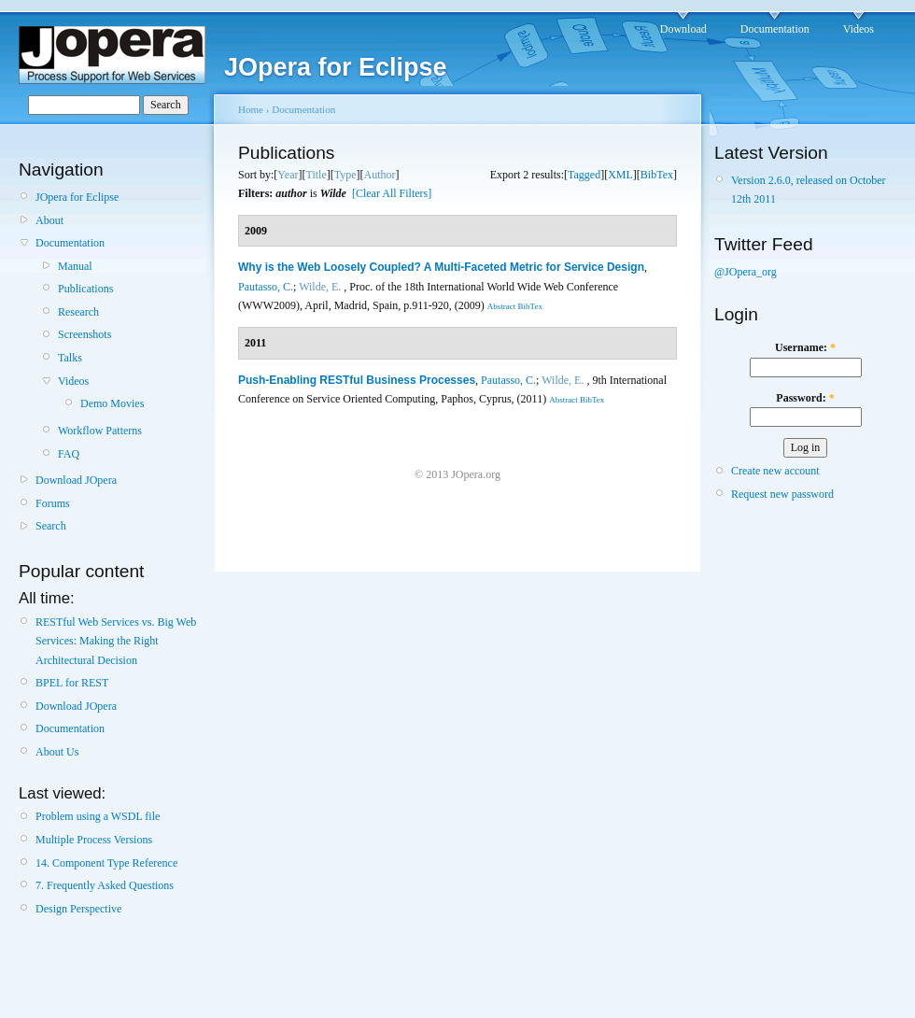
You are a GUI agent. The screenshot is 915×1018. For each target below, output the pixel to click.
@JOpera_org (745, 271)
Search (50, 525)
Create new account (775, 470)
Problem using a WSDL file (97, 816)
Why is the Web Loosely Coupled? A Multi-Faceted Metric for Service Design (441, 267)
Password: (805, 397)
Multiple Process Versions (93, 839)
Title (315, 174)
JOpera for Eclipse (77, 197)
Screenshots (84, 334)
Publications (85, 288)
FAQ (68, 453)
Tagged (584, 174)
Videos (858, 28)
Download (683, 28)
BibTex (656, 174)
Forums (52, 503)
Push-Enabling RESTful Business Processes (356, 380)
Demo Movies (112, 403)
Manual (75, 266)
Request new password (782, 494)
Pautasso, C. (265, 286)
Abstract (501, 306)
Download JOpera (76, 480)
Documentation (774, 28)
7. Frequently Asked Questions (104, 885)
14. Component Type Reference (106, 863)
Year (287, 174)
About (49, 220)
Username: (805, 347)
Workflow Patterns (100, 430)
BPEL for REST (71, 682)
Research (78, 311)
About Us (56, 751)
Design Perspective (78, 908)
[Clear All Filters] (391, 193)
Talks (70, 357)
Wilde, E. (320, 286)
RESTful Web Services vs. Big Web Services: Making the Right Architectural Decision (115, 641)
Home (250, 109)
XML (620, 174)
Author (380, 174)
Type (345, 174)
